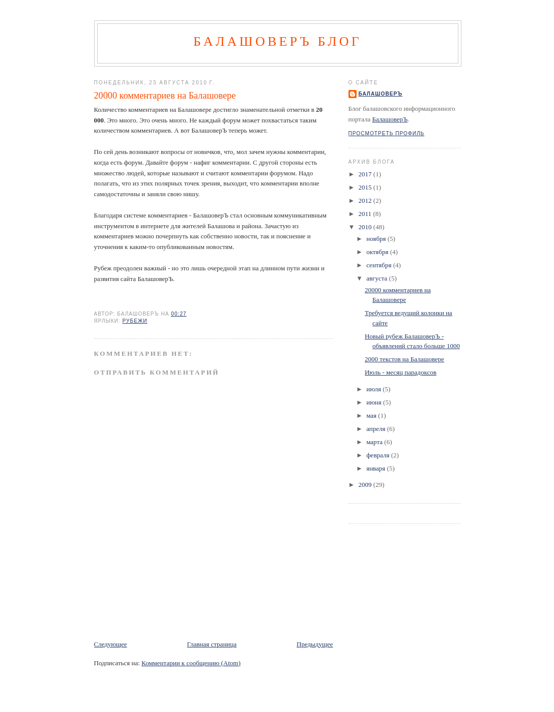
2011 (366, 214)
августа (377, 278)
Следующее (110, 644)
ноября (377, 238)
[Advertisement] (213, 616)
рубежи (135, 321)
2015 (366, 187)
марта (375, 442)
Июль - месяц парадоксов (400, 372)
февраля (378, 455)
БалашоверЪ (381, 94)
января (376, 468)
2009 (366, 484)
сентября (379, 265)
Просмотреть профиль (386, 133)
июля (374, 389)
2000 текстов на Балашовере (404, 359)
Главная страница (212, 644)
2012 (366, 200)
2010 (366, 227)
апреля (376, 428)
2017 (366, 174)
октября (378, 252)
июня (374, 402)
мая (372, 415)
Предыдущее (315, 644)
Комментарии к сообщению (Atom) (191, 663)
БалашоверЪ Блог (277, 41)
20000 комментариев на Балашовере (165, 95)
